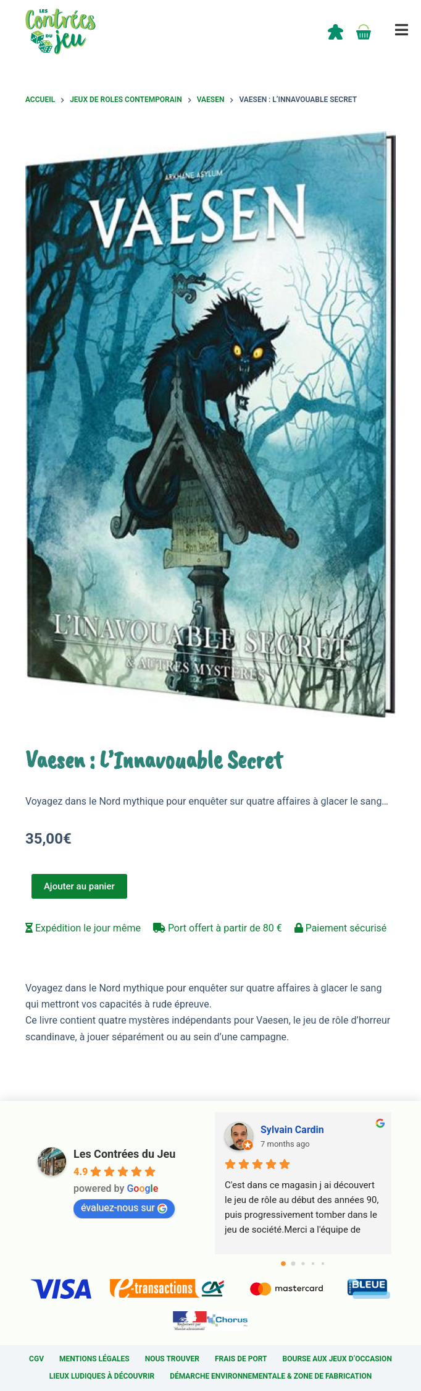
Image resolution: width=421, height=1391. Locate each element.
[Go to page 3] (313, 1263)
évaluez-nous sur (124, 1207)
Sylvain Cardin (292, 1130)
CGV (36, 1359)
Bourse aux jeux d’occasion (337, 1359)
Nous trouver (172, 1359)
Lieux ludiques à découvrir (101, 1376)
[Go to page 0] (283, 1263)
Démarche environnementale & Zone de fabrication (271, 1376)
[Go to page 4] (323, 1263)
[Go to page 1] (293, 1263)
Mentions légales (94, 1359)
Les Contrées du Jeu (124, 1153)
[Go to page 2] (302, 1263)
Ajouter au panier (79, 886)
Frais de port (241, 1359)
